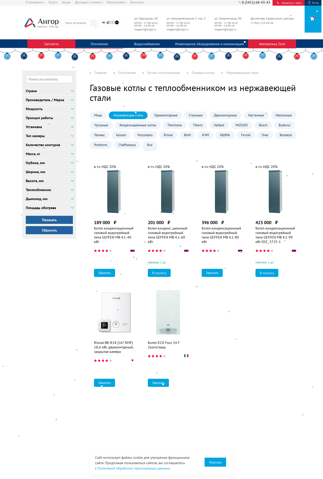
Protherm (100, 145)
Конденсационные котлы (138, 125)
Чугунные (101, 125)
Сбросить (49, 230)
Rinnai (168, 135)
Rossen (121, 135)
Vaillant (219, 125)
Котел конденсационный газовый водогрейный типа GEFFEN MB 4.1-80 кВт (221, 235)
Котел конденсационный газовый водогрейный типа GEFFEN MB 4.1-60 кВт (167, 235)
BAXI (187, 135)
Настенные (256, 115)
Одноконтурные (166, 115)
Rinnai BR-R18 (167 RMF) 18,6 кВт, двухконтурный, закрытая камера (113, 347)
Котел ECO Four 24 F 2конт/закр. (164, 344)
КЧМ (205, 135)
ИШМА (225, 135)
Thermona (174, 125)
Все (150, 145)
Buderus (284, 125)
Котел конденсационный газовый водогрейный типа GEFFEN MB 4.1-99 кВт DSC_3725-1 (275, 235)
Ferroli (246, 135)
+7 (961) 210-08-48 (262, 23)
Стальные (196, 115)
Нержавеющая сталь (128, 115)
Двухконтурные (225, 115)
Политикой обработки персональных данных (134, 468)
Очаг (265, 135)
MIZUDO (242, 125)
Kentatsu (286, 135)
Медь (98, 115)
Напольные (283, 115)
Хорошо (215, 462)
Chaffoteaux (127, 145)
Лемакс (99, 135)
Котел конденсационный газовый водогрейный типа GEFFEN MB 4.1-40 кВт (113, 235)
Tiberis (198, 125)
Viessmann (145, 135)
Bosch (263, 125)
